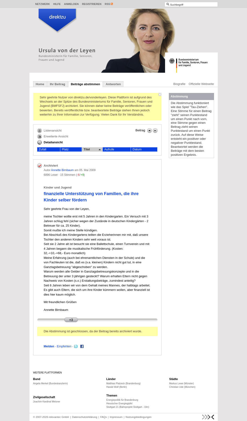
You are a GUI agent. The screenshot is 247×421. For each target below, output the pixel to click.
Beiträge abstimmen (85, 84)
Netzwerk (42, 4)
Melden (49, 346)
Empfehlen (64, 346)
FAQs (103, 417)
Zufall (42, 149)
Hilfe (57, 4)
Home (40, 84)
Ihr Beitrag (57, 84)
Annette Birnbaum (62, 170)
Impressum (116, 417)
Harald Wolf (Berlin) (116, 387)
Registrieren (91, 4)
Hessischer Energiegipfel (119, 403)
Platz (65, 149)
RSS (107, 4)
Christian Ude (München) (182, 387)
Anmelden (71, 4)
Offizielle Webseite (201, 84)
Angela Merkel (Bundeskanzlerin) (50, 383)
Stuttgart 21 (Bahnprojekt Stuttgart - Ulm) (127, 407)
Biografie (179, 84)
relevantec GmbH (59, 417)
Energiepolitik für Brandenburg (122, 400)
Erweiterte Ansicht (52, 136)
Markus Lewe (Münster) (181, 383)
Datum (137, 149)
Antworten (113, 84)
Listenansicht (49, 130)
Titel (92, 149)
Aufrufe (109, 149)
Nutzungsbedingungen (138, 417)
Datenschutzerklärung (84, 417)
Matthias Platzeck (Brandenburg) (123, 383)
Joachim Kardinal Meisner (46, 401)
